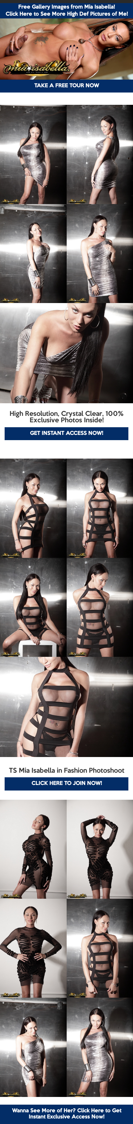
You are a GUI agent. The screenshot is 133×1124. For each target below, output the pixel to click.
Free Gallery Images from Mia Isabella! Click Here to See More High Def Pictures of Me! (67, 11)
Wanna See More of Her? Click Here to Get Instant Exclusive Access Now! (66, 1114)
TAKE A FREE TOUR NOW (66, 86)
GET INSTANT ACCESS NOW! (66, 433)
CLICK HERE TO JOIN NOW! (66, 783)
